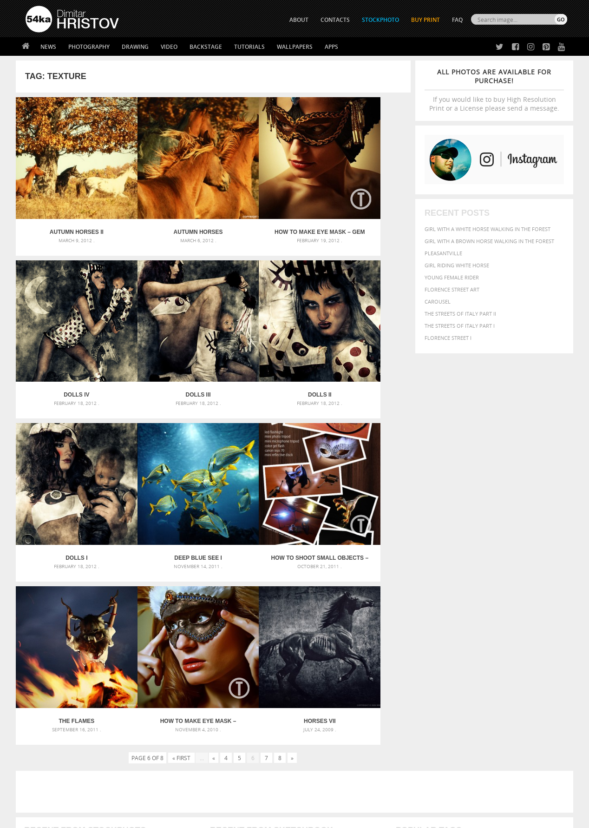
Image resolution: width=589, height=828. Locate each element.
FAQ (457, 20)
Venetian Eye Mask (177, 796)
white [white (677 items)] (431, 660)
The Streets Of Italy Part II (460, 313)
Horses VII (361, 489)
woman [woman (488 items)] (456, 661)
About (168, 716)
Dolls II (164, 349)
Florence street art (452, 289)
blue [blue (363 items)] (452, 624)
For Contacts (178, 763)
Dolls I (263, 349)
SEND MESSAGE (485, 735)
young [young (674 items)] (481, 660)
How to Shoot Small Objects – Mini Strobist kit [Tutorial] (65, 489)
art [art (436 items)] (425, 614)
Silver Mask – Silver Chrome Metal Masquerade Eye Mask (101, 647)
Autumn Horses (164, 209)
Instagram (319, 741)
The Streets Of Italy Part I (460, 325)
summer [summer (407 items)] (408, 660)
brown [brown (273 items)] (468, 625)
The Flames (164, 489)
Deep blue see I (361, 349)
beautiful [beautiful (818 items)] (528, 614)
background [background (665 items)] (483, 613)
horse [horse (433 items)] (418, 642)
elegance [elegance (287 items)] (407, 634)
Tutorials (249, 47)
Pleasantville (443, 253)
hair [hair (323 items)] (560, 633)
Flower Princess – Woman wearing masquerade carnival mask (108, 659)
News (48, 47)
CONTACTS (335, 20)
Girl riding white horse (457, 265)
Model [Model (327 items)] (474, 642)
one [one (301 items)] (516, 643)
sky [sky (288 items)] (524, 652)
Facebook (318, 729)
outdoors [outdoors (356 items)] (410, 652)
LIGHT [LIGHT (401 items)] (437, 642)
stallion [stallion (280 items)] (540, 652)
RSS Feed (219, 796)
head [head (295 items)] (402, 643)
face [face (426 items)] (482, 633)
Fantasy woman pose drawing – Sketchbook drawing (283, 625)
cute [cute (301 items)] (524, 625)
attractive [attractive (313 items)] (445, 614)
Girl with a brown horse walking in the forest (489, 241)
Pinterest (317, 753)
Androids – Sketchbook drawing (255, 614)
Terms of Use (153, 817)
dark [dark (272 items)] (537, 625)
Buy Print (425, 20)
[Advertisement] (296, 560)
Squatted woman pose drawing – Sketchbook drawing (285, 647)
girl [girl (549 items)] (546, 633)
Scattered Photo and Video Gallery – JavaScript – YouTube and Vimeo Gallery (108, 614)
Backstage (206, 47)
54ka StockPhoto (49, 728)
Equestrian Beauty (122, 796)
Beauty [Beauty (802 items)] (409, 624)
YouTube (316, 765)
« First (181, 526)
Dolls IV (361, 209)
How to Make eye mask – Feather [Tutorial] (262, 489)
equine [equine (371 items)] (465, 633)
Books (168, 739)
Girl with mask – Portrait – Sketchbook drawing (277, 636)
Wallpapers (295, 47)
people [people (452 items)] (436, 652)
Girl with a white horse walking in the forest (487, 228)
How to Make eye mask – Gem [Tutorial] (262, 209)
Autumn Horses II (65, 209)
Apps (331, 47)
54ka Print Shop (46, 716)
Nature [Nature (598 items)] (497, 641)
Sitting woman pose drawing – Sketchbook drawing (282, 659)
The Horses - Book (50, 751)
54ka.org (102, 817)
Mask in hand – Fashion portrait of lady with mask (94, 636)
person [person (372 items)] (457, 651)
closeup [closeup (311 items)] (487, 625)
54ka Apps (38, 763)
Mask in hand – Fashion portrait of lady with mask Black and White (108, 625)
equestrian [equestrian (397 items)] (437, 633)
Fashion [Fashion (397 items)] (502, 633)
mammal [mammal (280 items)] (455, 643)
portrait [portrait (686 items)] (485, 651)
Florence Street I (448, 337)
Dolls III (65, 349)
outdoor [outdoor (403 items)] (536, 642)
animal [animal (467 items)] (407, 614)
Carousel (438, 301)
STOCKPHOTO (380, 20)
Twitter (316, 717)
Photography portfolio (59, 739)
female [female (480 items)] (527, 633)
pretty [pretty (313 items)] (510, 652)
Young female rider (452, 277)
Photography (89, 47)
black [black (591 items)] (435, 624)
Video (169, 47)
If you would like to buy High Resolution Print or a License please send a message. (494, 90)
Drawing (135, 47)
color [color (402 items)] (507, 624)
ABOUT (298, 20)
